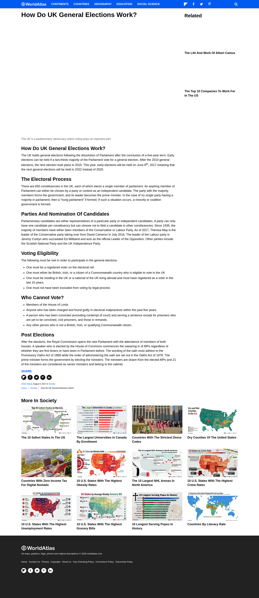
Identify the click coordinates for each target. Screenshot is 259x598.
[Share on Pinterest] (42, 377)
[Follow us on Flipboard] (23, 570)
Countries (81, 4)
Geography (103, 4)
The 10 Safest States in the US (43, 437)
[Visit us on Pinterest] (43, 570)
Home (24, 562)
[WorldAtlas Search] (236, 4)
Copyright (55, 562)
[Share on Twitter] (36, 377)
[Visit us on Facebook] (30, 570)
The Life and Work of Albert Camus (210, 53)
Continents (60, 4)
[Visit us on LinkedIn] (50, 570)
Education (124, 4)
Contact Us (34, 562)
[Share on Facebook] (30, 377)
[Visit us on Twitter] (37, 570)
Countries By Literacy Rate (206, 524)
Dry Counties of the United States (211, 437)
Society (52, 384)
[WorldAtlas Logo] (35, 4)
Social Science (148, 4)
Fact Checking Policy (83, 562)
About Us (66, 562)
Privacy (45, 562)
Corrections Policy (105, 562)
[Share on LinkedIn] (49, 377)
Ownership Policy (124, 562)
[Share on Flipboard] (23, 377)
